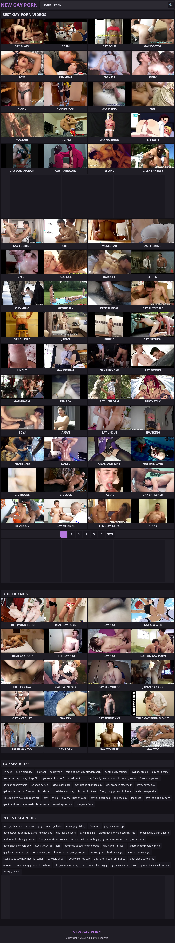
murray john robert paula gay (106, 852)
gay (46, 797)
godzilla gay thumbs (116, 771)
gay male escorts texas (124, 865)
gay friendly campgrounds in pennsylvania (112, 778)
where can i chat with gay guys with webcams (96, 839)
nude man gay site (145, 791)
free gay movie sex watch (53, 839)
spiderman (56, 771)
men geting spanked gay (88, 784)
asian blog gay (24, 771)
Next (110, 534)
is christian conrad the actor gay (56, 791)
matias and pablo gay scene (19, 839)
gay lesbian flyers (66, 832)
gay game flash (84, 804)
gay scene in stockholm (119, 784)
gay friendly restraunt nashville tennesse (26, 804)
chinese (7, 771)
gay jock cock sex (100, 797)
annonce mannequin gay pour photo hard (27, 865)
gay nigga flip (30, 778)
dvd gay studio (140, 771)
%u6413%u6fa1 (43, 845)
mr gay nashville (135, 839)
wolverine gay (11, 778)
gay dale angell (56, 858)
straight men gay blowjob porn (83, 771)
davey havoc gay (146, 784)
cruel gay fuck (76, 778)
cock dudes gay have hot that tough (23, 858)
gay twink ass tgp (114, 826)
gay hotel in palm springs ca (109, 858)
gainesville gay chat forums (18, 791)
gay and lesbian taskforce (155, 865)
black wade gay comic (142, 858)
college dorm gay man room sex (21, 797)
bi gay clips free (87, 791)
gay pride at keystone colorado (82, 845)
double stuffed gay (79, 858)
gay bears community (15, 852)
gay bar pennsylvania (15, 784)
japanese (136, 797)
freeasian (95, 826)
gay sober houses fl (53, 778)
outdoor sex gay (41, 852)
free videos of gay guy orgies (70, 852)
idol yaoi (41, 771)
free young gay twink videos (115, 791)
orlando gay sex (40, 784)
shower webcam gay (139, 852)
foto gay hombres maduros (18, 826)
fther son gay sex (149, 778)
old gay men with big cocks (70, 865)
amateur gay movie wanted (144, 845)
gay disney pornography (17, 845)
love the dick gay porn (157, 797)
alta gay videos (11, 871)
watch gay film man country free (117, 832)
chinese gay (120, 797)
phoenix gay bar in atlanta (154, 832)
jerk (58, 845)
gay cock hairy (160, 771)
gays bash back (61, 784)
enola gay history (76, 826)
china (55, 797)
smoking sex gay (62, 804)
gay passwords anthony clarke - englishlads (27, 832)
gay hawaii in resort (114, 845)
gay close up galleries (50, 826)
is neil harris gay (98, 865)
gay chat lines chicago (74, 797)
